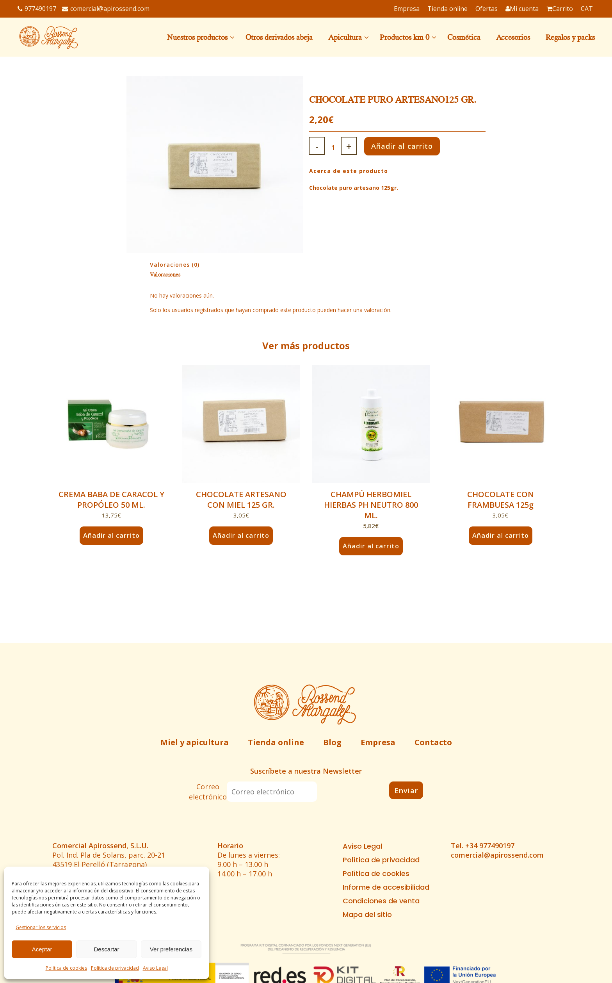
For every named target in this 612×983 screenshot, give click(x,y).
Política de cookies (66, 968)
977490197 (37, 8)
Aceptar (42, 949)
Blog (332, 742)
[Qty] (335, 147)
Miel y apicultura (194, 742)
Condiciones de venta (381, 901)
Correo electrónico (208, 791)
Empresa (378, 742)
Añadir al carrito (412, 146)
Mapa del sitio (367, 914)
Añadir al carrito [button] (111, 535)
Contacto (433, 742)
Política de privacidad (115, 968)
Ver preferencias (171, 949)
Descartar (106, 949)
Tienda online (276, 742)
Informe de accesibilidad (386, 887)
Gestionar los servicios (41, 927)
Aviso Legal (155, 968)
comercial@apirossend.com (105, 8)
